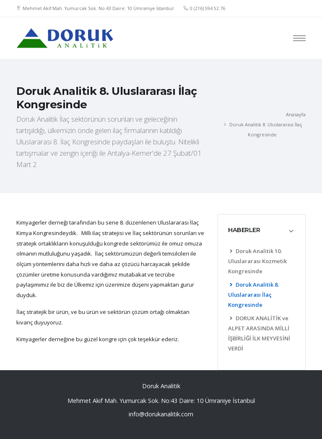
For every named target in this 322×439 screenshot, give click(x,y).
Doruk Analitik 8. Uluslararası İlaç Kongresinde (253, 294)
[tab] (262, 230)
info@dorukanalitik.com (161, 414)
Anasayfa (296, 114)
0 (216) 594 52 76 (207, 8)
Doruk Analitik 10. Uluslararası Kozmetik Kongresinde (257, 261)
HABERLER (244, 230)
